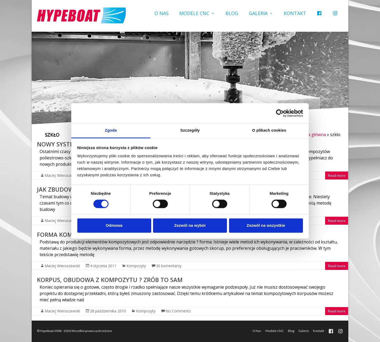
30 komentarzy (169, 265)
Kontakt (295, 13)
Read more (336, 175)
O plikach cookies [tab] (269, 130)
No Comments (178, 310)
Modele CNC (194, 13)
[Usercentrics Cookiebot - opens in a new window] (280, 113)
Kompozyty (136, 265)
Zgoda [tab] (111, 130)
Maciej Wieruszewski (62, 175)
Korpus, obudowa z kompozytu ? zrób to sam (110, 280)
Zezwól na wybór (190, 225)
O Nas (161, 13)
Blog (231, 13)
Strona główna (311, 134)
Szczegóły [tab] (190, 130)
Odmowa (114, 225)
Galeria (258, 13)
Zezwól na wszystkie (266, 225)
